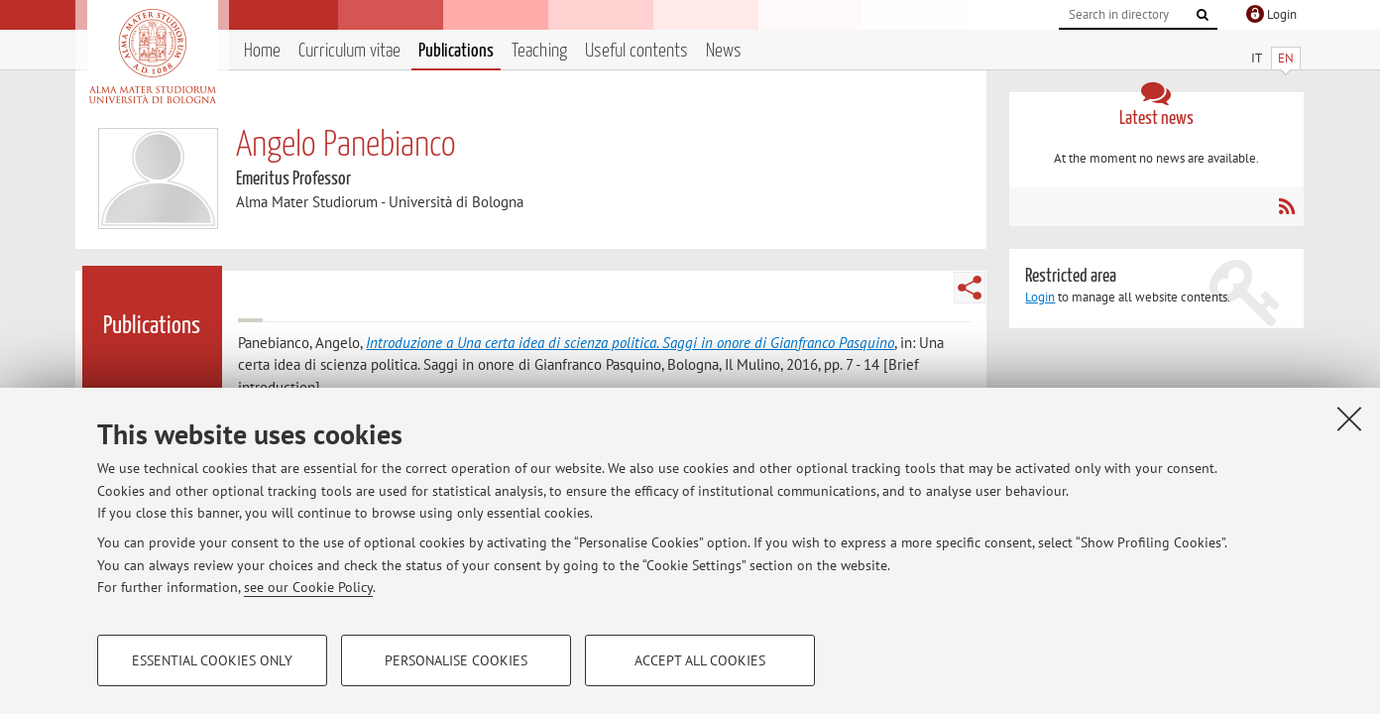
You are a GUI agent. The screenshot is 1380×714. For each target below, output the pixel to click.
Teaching (539, 51)
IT (1256, 58)
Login (1040, 297)
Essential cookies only (212, 660)
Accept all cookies (699, 660)
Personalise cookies (456, 660)
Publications (456, 51)
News (724, 51)
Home (262, 51)
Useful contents (636, 51)
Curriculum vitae (349, 51)
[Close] (1349, 418)
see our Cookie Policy (308, 587)
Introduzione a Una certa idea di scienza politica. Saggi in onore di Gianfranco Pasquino (630, 342)
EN (1286, 58)
